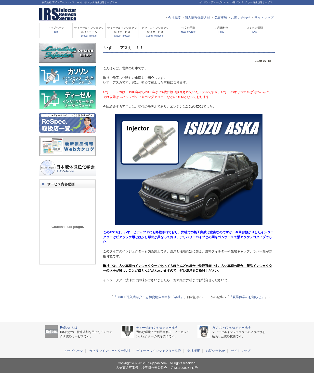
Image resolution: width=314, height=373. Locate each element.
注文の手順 (188, 29)
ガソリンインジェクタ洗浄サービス (155, 31)
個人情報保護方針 (197, 17)
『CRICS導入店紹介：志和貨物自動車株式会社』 (148, 297)
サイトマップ (264, 17)
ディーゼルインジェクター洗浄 (156, 327)
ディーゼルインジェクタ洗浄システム (89, 31)
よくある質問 (255, 29)
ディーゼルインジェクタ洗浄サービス (122, 31)
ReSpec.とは (68, 327)
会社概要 (174, 17)
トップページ (56, 29)
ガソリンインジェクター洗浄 (231, 327)
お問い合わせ (240, 17)
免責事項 (220, 17)
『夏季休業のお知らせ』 (246, 297)
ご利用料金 (221, 29)
